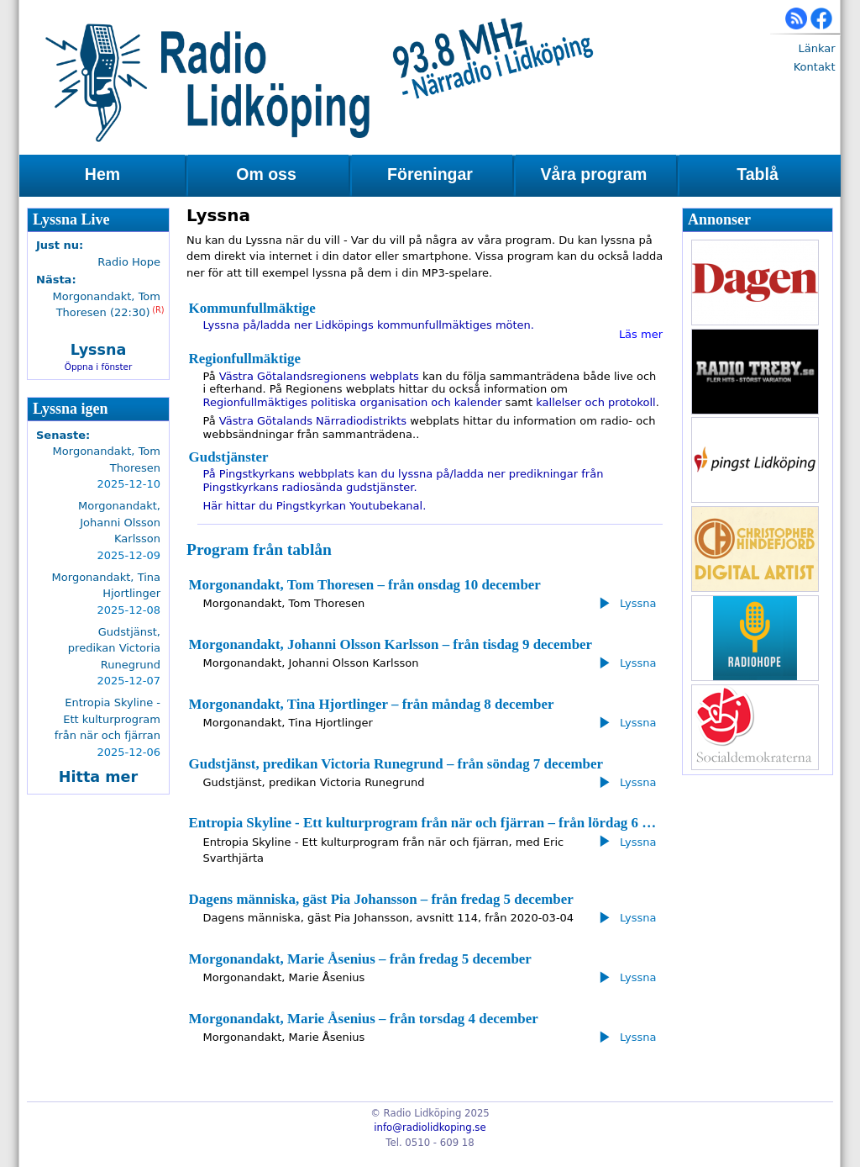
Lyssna (99, 349)
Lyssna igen (70, 408)
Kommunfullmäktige (252, 308)
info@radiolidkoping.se (429, 1127)
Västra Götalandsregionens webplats (319, 376)
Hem (102, 174)
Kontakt (815, 67)
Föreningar (430, 174)
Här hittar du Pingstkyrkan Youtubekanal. (315, 505)
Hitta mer (98, 776)
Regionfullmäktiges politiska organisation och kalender (352, 402)
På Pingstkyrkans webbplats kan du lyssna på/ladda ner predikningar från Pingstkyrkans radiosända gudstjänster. (403, 480)
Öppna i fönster (99, 367)
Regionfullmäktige (245, 359)
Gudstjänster (229, 457)
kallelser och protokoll (595, 402)
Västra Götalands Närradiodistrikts (312, 421)
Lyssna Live (71, 219)
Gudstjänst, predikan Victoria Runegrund (114, 648)
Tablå (757, 174)
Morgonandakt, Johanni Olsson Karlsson (119, 522)
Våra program (594, 174)
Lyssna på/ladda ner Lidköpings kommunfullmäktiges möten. (368, 325)
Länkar (816, 48)
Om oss (266, 174)
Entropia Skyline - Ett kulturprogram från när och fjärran (107, 719)
